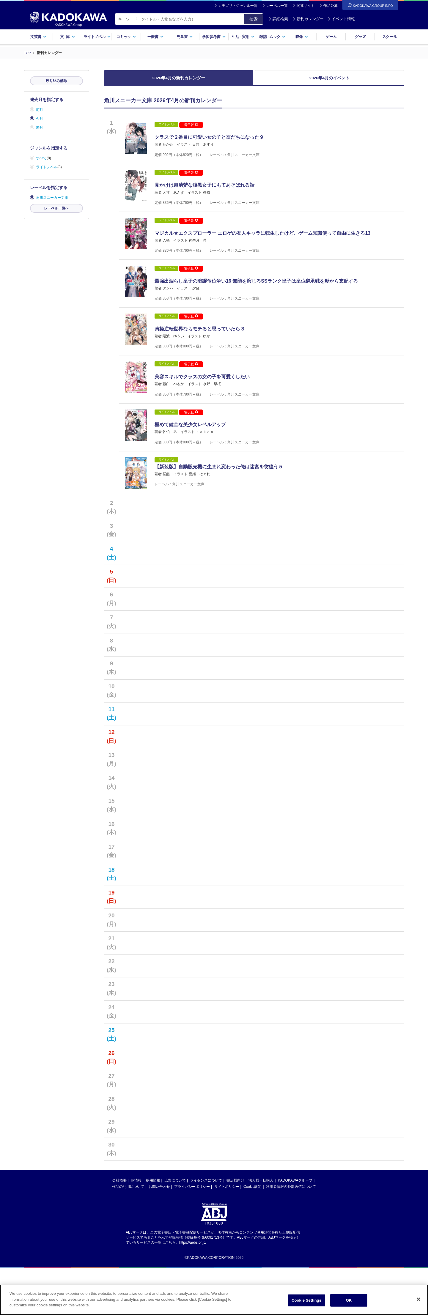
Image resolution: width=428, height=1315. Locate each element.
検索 (253, 19)
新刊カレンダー (308, 19)
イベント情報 (341, 19)
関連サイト (305, 6)
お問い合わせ (159, 1233)
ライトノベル (97, 36)
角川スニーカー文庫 (52, 198)
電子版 (191, 128)
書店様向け (235, 1227)
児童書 (185, 36)
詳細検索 (278, 19)
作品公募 (330, 6)
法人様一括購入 (260, 1227)
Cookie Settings (306, 1300)
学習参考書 (214, 36)
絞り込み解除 (56, 81)
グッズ (360, 36)
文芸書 (38, 36)
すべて (41, 158)
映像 (301, 36)
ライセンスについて (206, 1227)
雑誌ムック (272, 36)
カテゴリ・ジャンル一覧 (237, 6)
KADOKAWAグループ (295, 1227)
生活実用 (243, 36)
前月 (39, 110)
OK (349, 1300)
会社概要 (119, 1227)
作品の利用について (128, 1233)
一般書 (155, 36)
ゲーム (330, 36)
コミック (126, 36)
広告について (175, 1227)
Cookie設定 (252, 1233)
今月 (39, 118)
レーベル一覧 (277, 6)
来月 (39, 127)
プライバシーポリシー (192, 1233)
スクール (389, 36)
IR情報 (136, 1227)
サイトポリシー (226, 1233)
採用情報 (153, 1227)
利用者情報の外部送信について (291, 1233)
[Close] (418, 1299)
